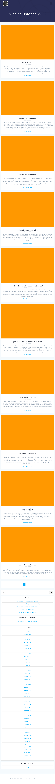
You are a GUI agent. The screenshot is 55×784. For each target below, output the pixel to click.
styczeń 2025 (27, 676)
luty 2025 (27, 673)
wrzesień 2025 (27, 654)
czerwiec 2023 (27, 730)
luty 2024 (27, 707)
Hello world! (34, 621)
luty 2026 (27, 639)
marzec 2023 (27, 738)
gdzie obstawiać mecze (27, 453)
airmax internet (27, 63)
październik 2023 (28, 718)
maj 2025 (27, 665)
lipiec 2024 (27, 693)
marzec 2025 (27, 670)
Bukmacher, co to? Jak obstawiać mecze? (27, 286)
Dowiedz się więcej (27, 75)
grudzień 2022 (27, 746)
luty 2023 (27, 741)
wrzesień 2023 (27, 721)
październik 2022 (28, 752)
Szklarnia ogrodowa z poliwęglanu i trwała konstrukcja (27, 604)
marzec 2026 (27, 637)
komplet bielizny (28, 509)
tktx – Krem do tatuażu (27, 565)
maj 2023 (27, 732)
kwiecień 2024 (27, 701)
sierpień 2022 (27, 758)
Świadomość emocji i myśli (27, 609)
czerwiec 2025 (27, 662)
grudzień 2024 (27, 679)
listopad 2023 (27, 715)
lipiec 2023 (27, 727)
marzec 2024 (27, 704)
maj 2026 (27, 631)
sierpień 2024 (27, 690)
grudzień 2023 (27, 713)
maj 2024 (27, 699)
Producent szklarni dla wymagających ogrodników (27, 601)
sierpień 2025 (27, 656)
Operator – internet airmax (27, 118)
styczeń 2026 (27, 642)
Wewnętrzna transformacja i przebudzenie (27, 606)
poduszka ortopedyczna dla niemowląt (27, 342)
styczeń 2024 (27, 710)
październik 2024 (28, 685)
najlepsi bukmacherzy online (27, 230)
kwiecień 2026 (27, 634)
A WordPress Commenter (24, 621)
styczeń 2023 (27, 744)
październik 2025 (28, 651)
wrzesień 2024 (27, 687)
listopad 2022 (27, 749)
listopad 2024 (27, 682)
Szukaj (50, 592)
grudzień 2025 (27, 645)
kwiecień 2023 (27, 735)
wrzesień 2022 (27, 755)
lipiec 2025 (27, 659)
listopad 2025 (27, 648)
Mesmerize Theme (40, 779)
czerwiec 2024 (27, 696)
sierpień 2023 (27, 724)
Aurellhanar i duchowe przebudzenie (27, 612)
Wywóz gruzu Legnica (27, 397)
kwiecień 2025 (27, 668)
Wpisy (27, 767)
